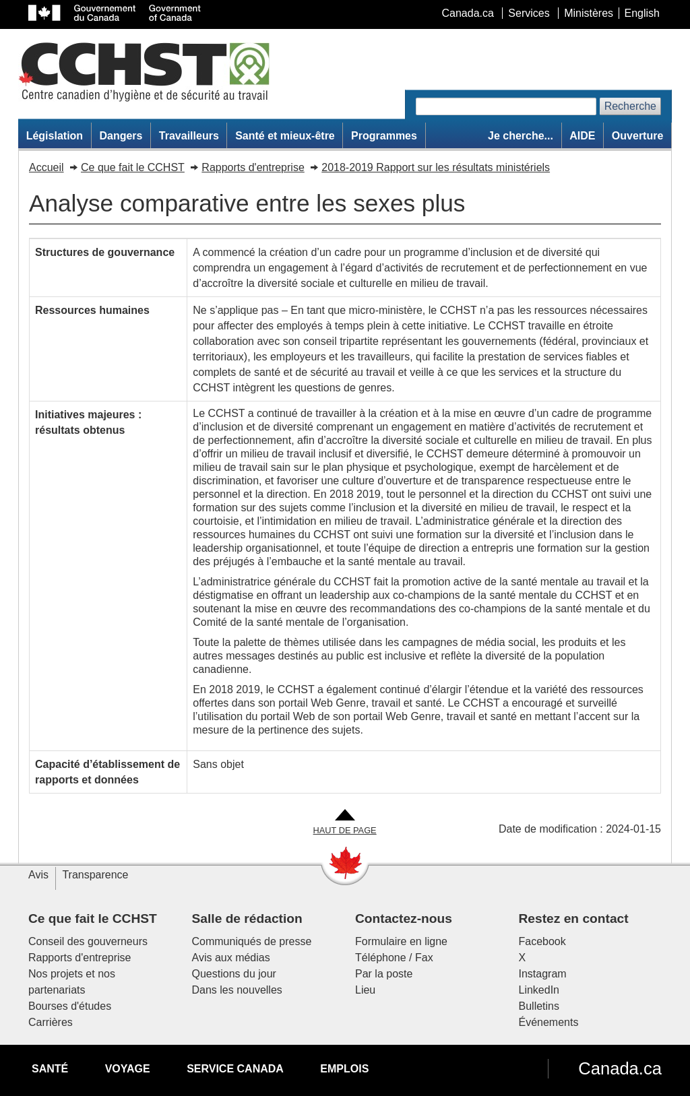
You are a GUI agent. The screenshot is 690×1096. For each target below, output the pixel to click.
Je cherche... (520, 135)
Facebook (542, 941)
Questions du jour (234, 973)
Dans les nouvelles (237, 990)
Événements (549, 1022)
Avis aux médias (231, 957)
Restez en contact (574, 918)
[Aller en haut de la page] (345, 823)
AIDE (582, 135)
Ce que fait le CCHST (133, 167)
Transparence (95, 874)
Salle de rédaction (247, 918)
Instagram (543, 973)
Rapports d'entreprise (252, 167)
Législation (54, 135)
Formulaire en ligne (401, 941)
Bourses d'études (69, 1006)
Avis (38, 874)
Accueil (46, 167)
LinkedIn (539, 990)
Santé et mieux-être (285, 135)
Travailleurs (189, 135)
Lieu (365, 990)
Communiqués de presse (252, 941)
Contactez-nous (403, 918)
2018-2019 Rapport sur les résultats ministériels (435, 167)
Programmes (384, 135)
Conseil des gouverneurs (88, 941)
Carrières (50, 1022)
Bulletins (539, 1006)
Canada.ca (620, 1068)
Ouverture (637, 135)
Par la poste (383, 973)
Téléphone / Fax (394, 957)
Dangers (120, 135)
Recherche (630, 106)
